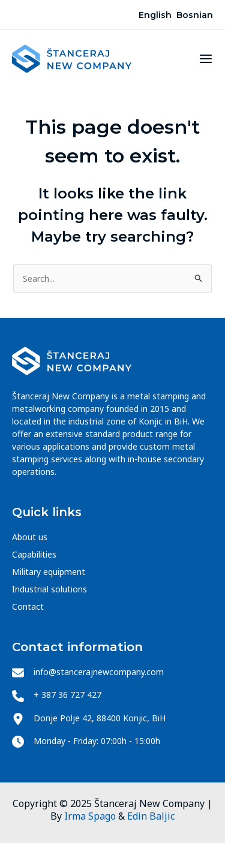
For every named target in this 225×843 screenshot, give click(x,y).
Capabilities (34, 554)
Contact (28, 606)
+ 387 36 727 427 (67, 694)
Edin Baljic (151, 816)
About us (29, 537)
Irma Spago (90, 816)
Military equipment (48, 571)
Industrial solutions (49, 589)
